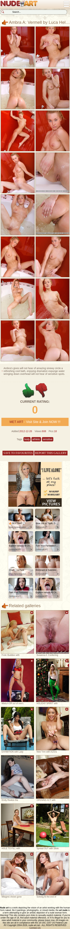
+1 (28, 390)
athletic (36, 439)
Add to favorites (31, 614)
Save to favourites (18, 452)
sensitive (47, 439)
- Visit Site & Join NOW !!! (35, 422)
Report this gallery (51, 452)
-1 (41, 390)
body (27, 439)
